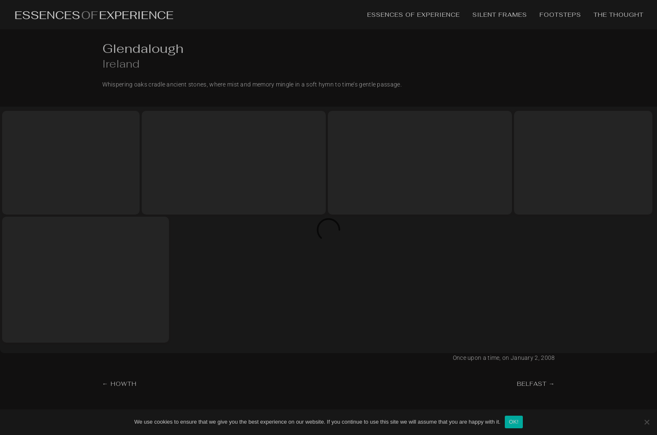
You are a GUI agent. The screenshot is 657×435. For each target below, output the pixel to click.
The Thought (619, 15)
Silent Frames (500, 15)
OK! (514, 422)
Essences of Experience (413, 15)
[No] (646, 422)
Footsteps (560, 15)
